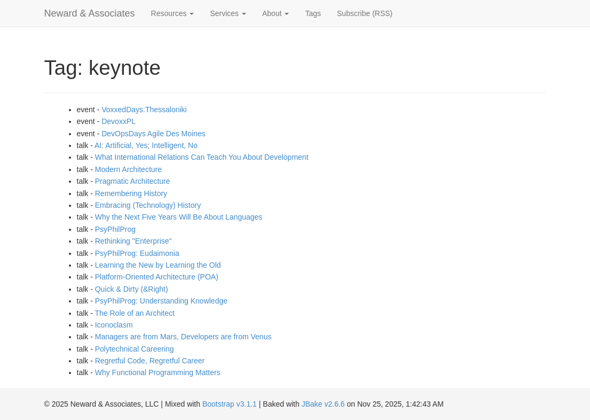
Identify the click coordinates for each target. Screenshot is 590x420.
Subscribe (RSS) (364, 13)
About (275, 13)
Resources (172, 13)
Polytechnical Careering (134, 349)
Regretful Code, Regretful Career (149, 360)
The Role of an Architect (134, 313)
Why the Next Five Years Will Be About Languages (179, 217)
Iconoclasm (114, 325)
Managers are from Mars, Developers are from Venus (183, 336)
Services (228, 13)
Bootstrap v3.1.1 (229, 404)
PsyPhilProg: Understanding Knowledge (161, 301)
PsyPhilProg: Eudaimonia (137, 253)
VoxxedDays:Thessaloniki (144, 109)
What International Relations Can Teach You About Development (202, 157)
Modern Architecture (128, 169)
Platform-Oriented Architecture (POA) (156, 277)
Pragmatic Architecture (132, 181)
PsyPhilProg (115, 229)
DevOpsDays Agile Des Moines (153, 133)
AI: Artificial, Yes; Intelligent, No (146, 145)
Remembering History (131, 193)
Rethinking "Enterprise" (133, 241)
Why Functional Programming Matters (158, 372)
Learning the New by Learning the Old (158, 265)
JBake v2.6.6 (323, 404)
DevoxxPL (118, 121)
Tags (313, 13)
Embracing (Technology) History (148, 205)
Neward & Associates (89, 13)
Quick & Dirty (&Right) (131, 289)
